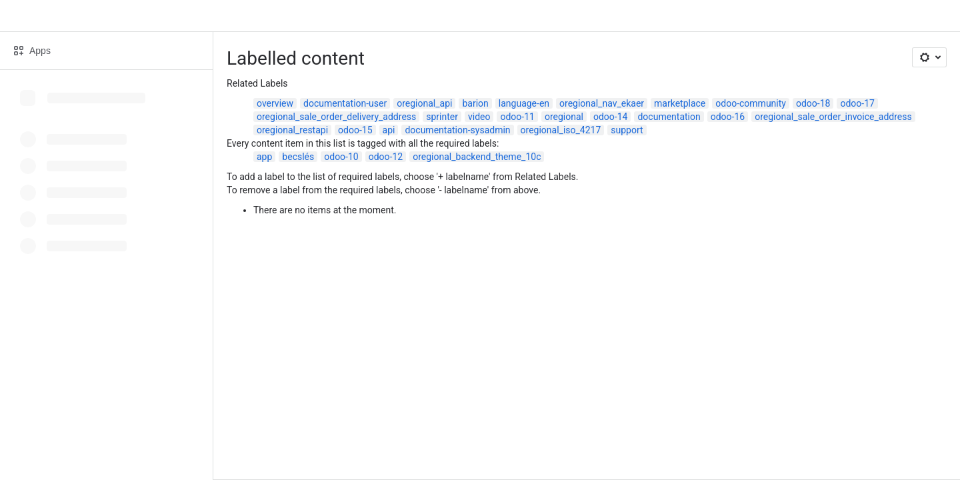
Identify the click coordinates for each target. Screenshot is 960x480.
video (479, 116)
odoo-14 (610, 116)
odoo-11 (517, 116)
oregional (564, 116)
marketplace (679, 103)
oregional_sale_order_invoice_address (833, 116)
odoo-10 (341, 156)
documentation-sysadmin (457, 130)
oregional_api (424, 103)
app (264, 156)
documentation (668, 116)
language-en (524, 103)
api (389, 130)
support (627, 130)
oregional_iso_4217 (561, 130)
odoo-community (750, 103)
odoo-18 (813, 103)
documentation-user (345, 103)
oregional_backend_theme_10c (477, 156)
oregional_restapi (292, 130)
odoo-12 (386, 156)
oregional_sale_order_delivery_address (336, 116)
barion (475, 103)
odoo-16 (728, 116)
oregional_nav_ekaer (601, 103)
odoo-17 (857, 103)
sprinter (442, 116)
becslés (298, 156)
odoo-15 (355, 130)
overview (275, 103)
